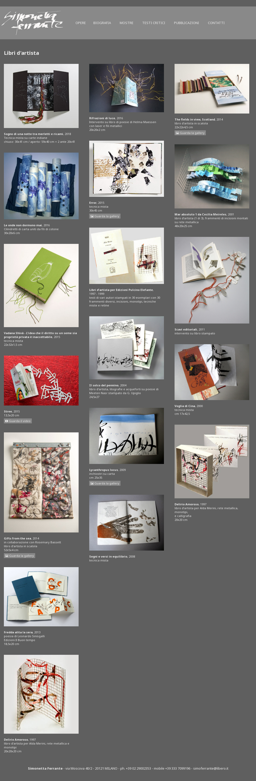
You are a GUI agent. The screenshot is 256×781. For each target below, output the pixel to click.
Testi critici (153, 22)
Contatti (216, 22)
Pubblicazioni (186, 22)
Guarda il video (18, 421)
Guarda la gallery (19, 556)
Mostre (126, 22)
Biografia (102, 22)
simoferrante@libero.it (210, 768)
